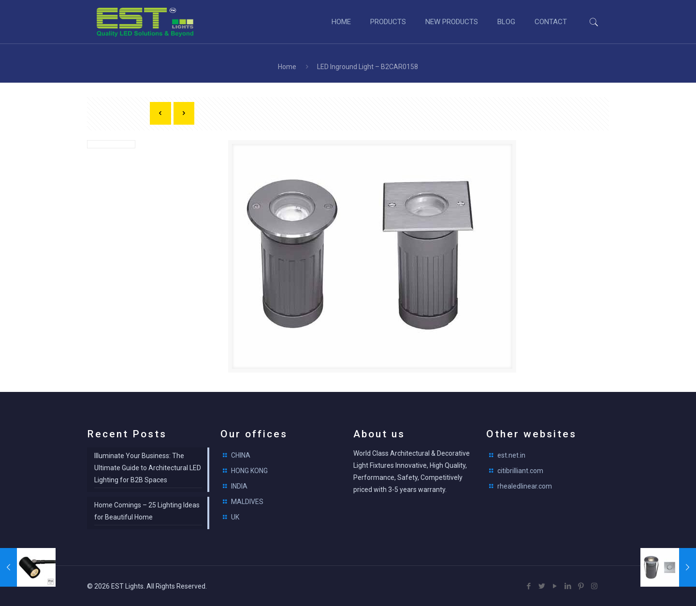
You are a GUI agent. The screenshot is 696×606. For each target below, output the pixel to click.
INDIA (239, 486)
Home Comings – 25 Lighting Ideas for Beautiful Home (147, 511)
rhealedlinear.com (524, 486)
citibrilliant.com (520, 471)
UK (235, 517)
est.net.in (511, 455)
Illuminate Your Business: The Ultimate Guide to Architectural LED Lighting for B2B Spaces (147, 468)
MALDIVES (247, 501)
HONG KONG (249, 471)
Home (287, 67)
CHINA (240, 455)
